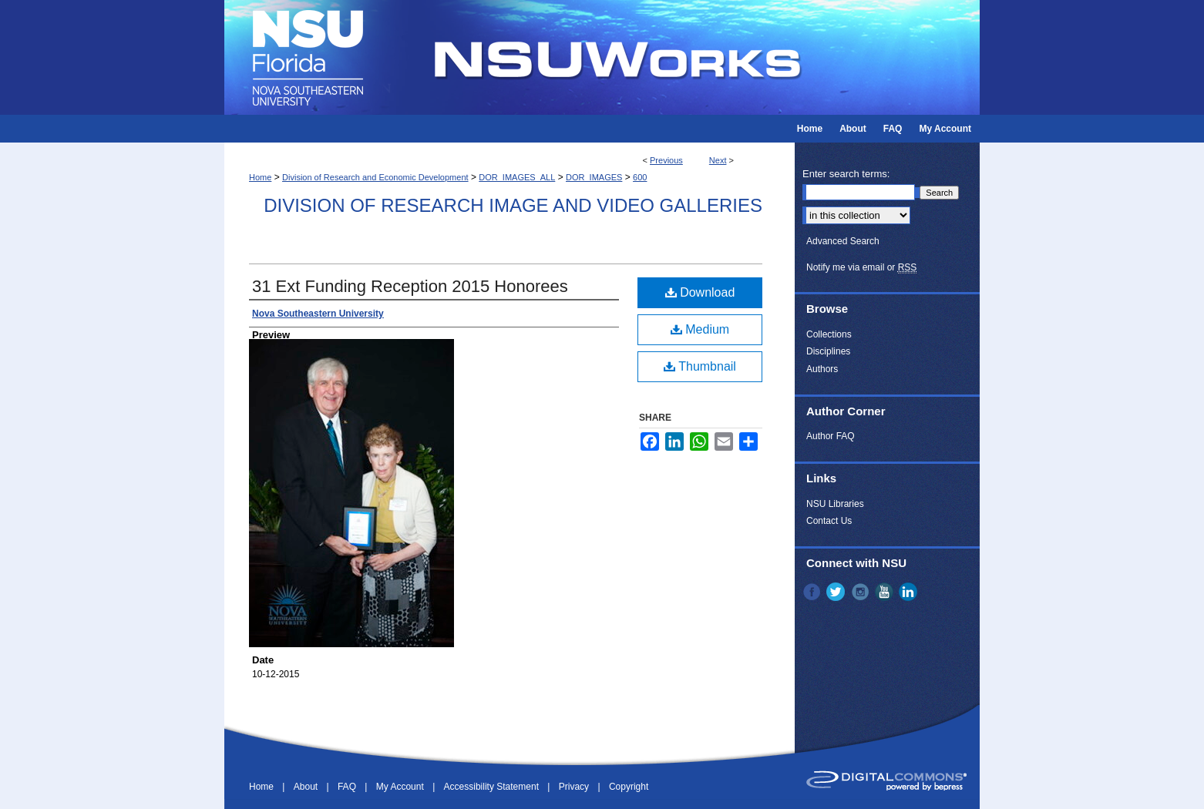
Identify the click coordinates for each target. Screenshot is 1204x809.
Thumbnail (700, 366)
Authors (822, 369)
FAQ (348, 786)
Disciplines (828, 351)
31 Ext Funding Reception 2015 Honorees (410, 286)
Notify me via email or (861, 267)
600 (640, 177)
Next (718, 160)
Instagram (862, 591)
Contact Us (829, 520)
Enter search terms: (846, 174)
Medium (700, 329)
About (307, 786)
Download (700, 292)
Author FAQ (830, 436)
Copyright (628, 786)
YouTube (885, 591)
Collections (829, 334)
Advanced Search (842, 241)
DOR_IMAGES (594, 177)
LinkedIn (909, 591)
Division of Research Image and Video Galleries (513, 205)
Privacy (575, 786)
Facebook (813, 591)
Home (260, 177)
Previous (666, 160)
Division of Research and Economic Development (375, 177)
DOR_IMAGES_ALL (517, 177)
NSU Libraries (835, 503)
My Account (401, 786)
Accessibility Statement (493, 786)
